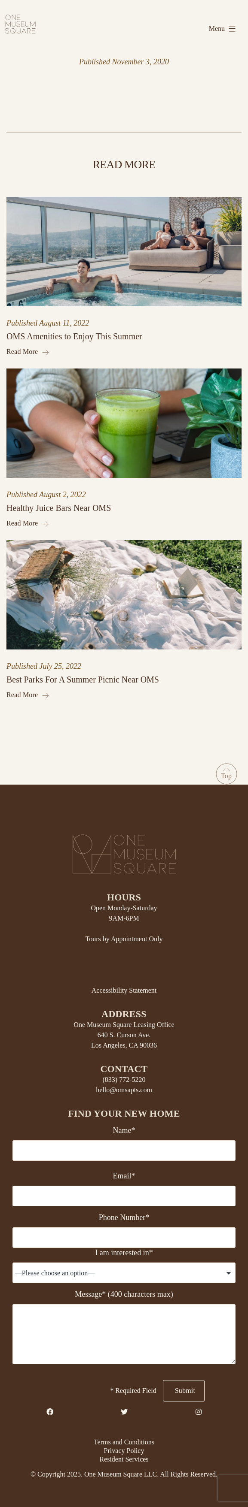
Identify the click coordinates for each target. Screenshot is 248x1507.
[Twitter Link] (124, 1412)
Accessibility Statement (124, 990)
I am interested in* (124, 1252)
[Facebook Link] (49, 1412)
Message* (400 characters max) (124, 1294)
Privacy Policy (124, 1450)
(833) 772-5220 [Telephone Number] (124, 1079)
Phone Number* (124, 1217)
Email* (124, 1176)
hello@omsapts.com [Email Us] (124, 1089)
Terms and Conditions (124, 1442)
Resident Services (123, 1459)
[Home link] (20, 23)
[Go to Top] (226, 774)
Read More (27, 352)
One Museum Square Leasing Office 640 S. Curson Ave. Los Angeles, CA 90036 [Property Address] (123, 1035)
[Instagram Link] (199, 1412)
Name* (124, 1130)
